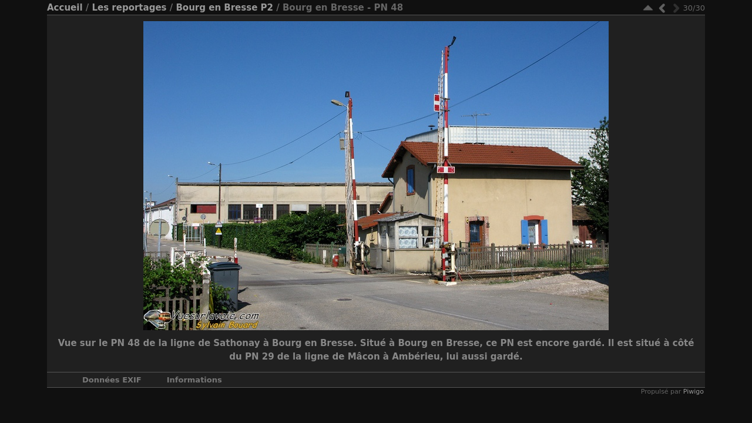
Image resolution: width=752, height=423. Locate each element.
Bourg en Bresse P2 (224, 7)
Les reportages (129, 7)
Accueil (65, 7)
